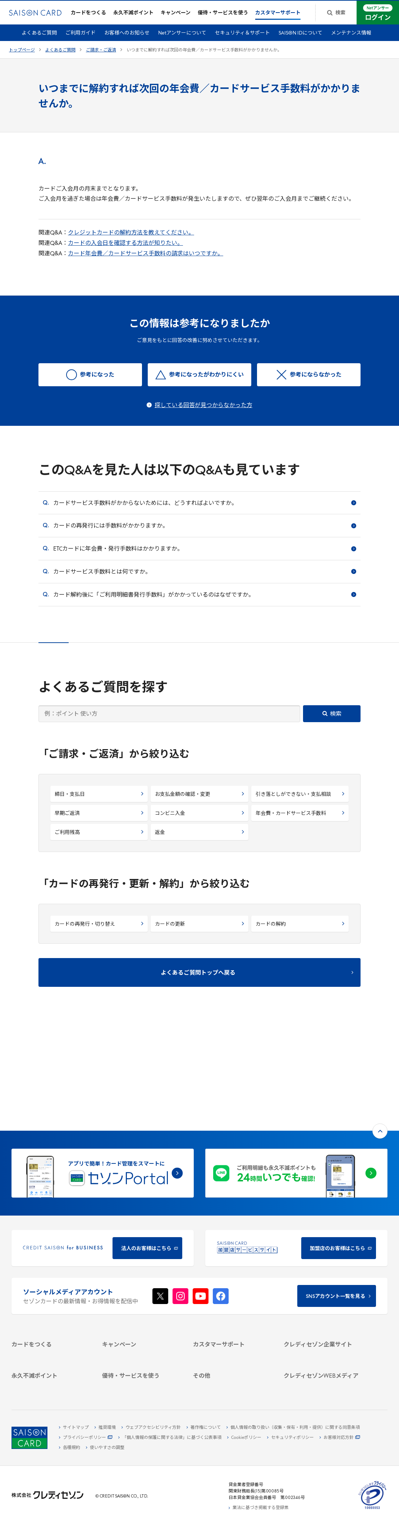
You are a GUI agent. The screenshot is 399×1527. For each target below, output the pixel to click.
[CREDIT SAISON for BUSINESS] (103, 1145)
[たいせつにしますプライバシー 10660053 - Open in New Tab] (372, 1509)
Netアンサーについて (182, 38)
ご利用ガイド (80, 38)
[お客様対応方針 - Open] (340, 1438)
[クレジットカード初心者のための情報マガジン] (322, 1332)
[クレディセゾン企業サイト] (322, 1253)
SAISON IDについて (300, 38)
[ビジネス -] (322, 1270)
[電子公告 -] (322, 1294)
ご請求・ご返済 (101, 55)
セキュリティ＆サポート (242, 38)
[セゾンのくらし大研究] (322, 1358)
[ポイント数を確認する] (50, 1385)
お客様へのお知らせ (127, 38)
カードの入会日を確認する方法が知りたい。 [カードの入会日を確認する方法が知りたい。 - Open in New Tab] (125, 248)
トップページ (22, 55)
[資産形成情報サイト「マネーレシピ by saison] (322, 1346)
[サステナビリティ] (322, 1278)
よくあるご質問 (39, 38)
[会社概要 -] (322, 1261)
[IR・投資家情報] (322, 1286)
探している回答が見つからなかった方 (203, 410)
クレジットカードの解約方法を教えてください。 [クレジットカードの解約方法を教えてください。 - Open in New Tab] (131, 238)
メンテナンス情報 (351, 38)
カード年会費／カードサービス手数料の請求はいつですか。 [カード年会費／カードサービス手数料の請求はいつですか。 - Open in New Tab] (145, 258)
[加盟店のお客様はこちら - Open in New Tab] (296, 1145)
